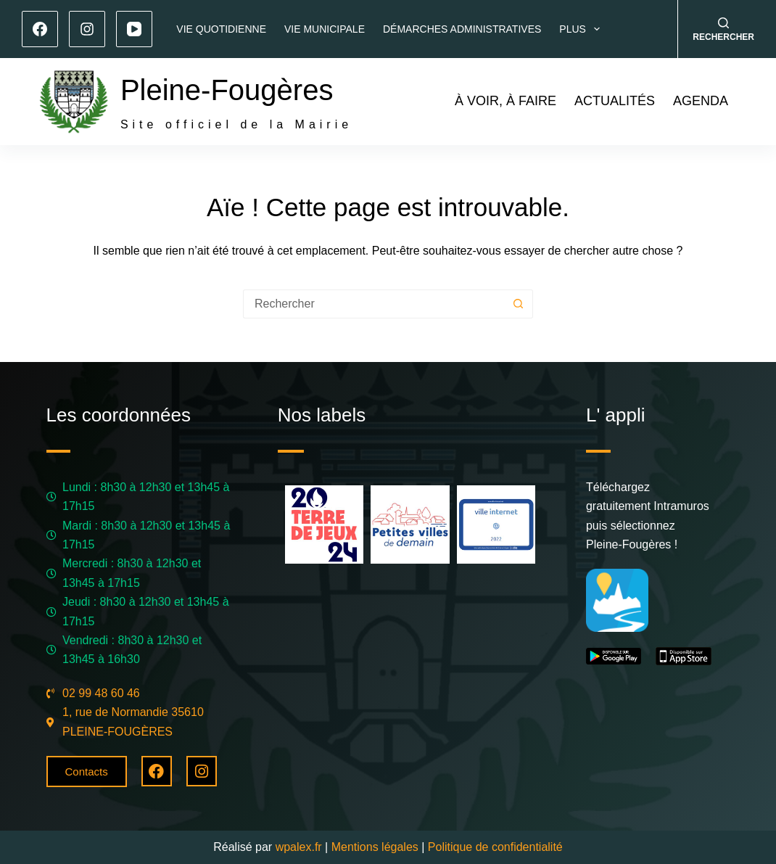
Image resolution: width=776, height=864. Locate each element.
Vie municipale (324, 29)
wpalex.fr (299, 847)
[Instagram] (87, 29)
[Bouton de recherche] (518, 303)
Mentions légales (374, 847)
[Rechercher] (723, 29)
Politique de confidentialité (495, 847)
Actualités (614, 101)
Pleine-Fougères (227, 90)
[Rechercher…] (373, 303)
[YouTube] (134, 29)
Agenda (700, 101)
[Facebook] (40, 29)
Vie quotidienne (221, 29)
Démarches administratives (462, 29)
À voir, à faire (505, 101)
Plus (582, 29)
